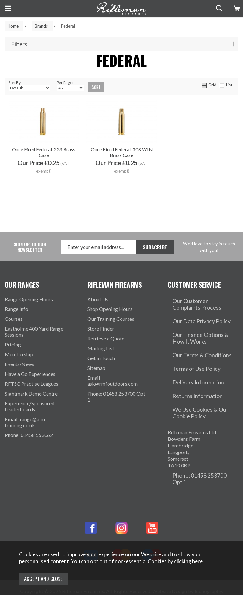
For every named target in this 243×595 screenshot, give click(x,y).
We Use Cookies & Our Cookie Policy (201, 383)
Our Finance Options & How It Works (201, 328)
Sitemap (96, 368)
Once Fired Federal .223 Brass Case (43, 182)
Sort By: (29, 85)
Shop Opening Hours (110, 309)
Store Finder (100, 329)
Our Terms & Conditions (194, 341)
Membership (19, 354)
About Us (97, 299)
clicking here (188, 564)
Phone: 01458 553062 (29, 435)
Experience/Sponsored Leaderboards (29, 407)
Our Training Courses (110, 319)
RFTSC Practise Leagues (31, 384)
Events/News (19, 364)
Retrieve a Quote (105, 339)
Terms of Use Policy (190, 351)
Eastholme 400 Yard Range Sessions (34, 332)
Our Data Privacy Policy (194, 315)
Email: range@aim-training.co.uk (26, 422)
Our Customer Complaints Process (196, 302)
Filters (19, 44)
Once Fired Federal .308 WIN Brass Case (122, 182)
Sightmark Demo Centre (31, 394)
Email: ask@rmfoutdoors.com (112, 381)
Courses (13, 319)
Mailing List (100, 348)
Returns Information (190, 370)
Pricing (13, 345)
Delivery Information (191, 361)
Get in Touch (101, 358)
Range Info (16, 309)
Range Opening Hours (29, 299)
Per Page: (70, 85)
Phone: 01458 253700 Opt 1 (116, 397)
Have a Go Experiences (30, 374)
